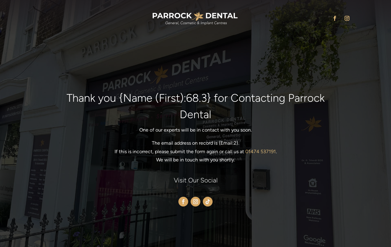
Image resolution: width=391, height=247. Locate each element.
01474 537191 (260, 151)
